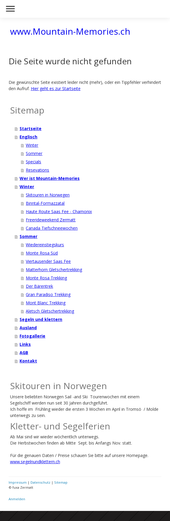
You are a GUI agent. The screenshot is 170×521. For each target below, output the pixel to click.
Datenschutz (40, 482)
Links (25, 344)
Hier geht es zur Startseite (56, 88)
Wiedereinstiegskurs (45, 244)
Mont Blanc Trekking (45, 303)
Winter (32, 145)
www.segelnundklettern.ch (35, 461)
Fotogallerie (32, 336)
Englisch (28, 137)
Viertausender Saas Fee (48, 261)
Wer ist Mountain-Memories (50, 178)
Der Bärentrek (39, 286)
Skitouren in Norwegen (48, 195)
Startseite (30, 128)
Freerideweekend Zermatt (51, 220)
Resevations (37, 170)
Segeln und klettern (41, 319)
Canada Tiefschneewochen (52, 228)
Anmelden (17, 499)
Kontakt (28, 361)
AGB (24, 352)
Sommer (34, 153)
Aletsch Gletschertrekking (50, 311)
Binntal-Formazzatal (45, 203)
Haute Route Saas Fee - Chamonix (59, 211)
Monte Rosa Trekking (46, 278)
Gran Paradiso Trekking (48, 294)
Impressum (18, 482)
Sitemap (61, 482)
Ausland (28, 327)
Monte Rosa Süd (42, 253)
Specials (33, 161)
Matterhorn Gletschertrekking (54, 269)
